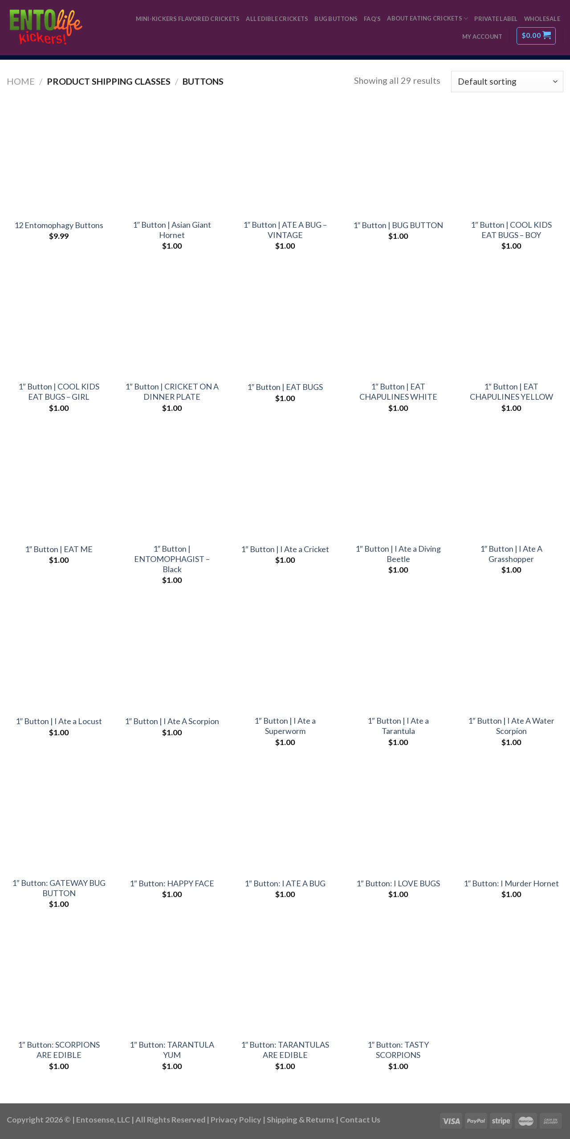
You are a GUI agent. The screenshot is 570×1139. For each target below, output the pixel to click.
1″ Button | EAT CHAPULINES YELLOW (511, 391)
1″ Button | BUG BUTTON (398, 225)
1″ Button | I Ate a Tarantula (397, 726)
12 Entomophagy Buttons (58, 225)
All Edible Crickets (277, 18)
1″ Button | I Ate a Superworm (284, 726)
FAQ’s (372, 18)
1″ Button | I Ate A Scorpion (172, 721)
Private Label (495, 18)
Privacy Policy (236, 1119)
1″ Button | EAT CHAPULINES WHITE (398, 391)
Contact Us (360, 1119)
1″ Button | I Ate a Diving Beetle (397, 554)
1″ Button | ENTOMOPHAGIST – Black (172, 559)
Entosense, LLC (103, 1119)
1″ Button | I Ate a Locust (59, 721)
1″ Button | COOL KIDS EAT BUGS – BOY (511, 230)
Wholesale (542, 18)
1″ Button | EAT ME (59, 549)
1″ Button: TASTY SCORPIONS (398, 1050)
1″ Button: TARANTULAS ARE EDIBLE (285, 1050)
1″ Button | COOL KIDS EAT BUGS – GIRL (58, 391)
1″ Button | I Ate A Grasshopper (511, 554)
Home (21, 81)
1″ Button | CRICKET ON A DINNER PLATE (171, 391)
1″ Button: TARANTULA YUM (172, 1050)
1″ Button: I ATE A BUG (284, 883)
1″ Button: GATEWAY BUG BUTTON (58, 888)
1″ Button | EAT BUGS (285, 387)
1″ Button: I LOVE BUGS (398, 883)
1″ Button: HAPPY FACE (172, 883)
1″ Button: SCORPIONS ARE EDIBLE (58, 1050)
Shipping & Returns (300, 1119)
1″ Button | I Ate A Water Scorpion (511, 726)
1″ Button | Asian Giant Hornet (172, 230)
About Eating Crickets (427, 18)
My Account (482, 36)
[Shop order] (507, 81)
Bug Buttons (336, 18)
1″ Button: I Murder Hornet (511, 883)
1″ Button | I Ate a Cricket (285, 549)
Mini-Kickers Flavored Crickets (188, 18)
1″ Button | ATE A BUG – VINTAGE (285, 230)
